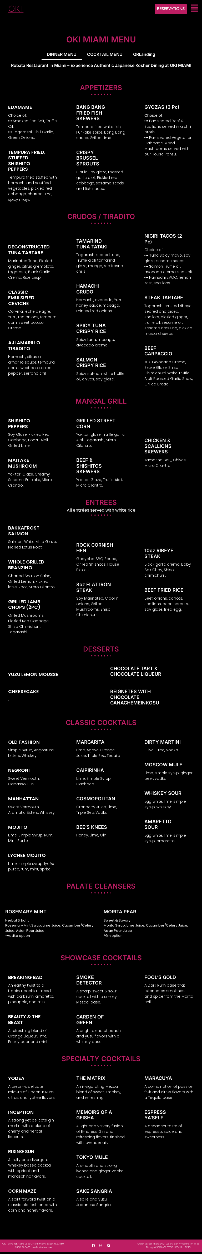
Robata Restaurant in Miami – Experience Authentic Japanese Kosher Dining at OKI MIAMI (101, 67)
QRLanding (144, 54)
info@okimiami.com (42, 1249)
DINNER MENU (62, 54)
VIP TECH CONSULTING (177, 1249)
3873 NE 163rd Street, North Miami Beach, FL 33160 (36, 1246)
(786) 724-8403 (22, 1249)
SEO (158, 1249)
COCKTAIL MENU (105, 54)
